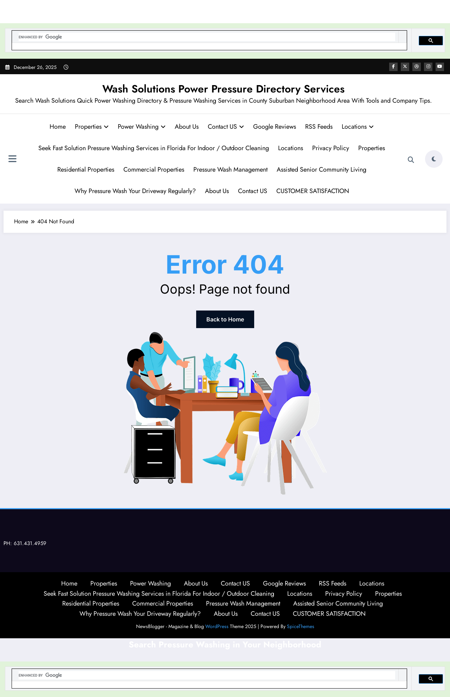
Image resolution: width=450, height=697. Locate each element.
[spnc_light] (434, 159)
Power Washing (142, 126)
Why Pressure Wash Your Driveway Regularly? (135, 191)
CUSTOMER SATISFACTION (312, 191)
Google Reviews (274, 126)
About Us (187, 126)
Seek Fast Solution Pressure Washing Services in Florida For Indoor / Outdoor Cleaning (153, 148)
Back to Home (225, 319)
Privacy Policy (330, 148)
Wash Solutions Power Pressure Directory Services (223, 88)
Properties (92, 126)
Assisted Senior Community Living (321, 169)
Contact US (226, 126)
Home (58, 126)
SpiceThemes (300, 626)
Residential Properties (85, 169)
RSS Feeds (319, 126)
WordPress (217, 626)
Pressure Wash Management (230, 169)
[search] (207, 37)
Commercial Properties (153, 169)
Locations (358, 126)
